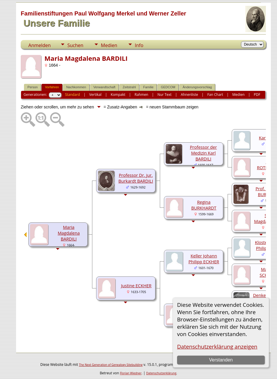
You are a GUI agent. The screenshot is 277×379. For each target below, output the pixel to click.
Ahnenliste (189, 94)
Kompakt (118, 94)
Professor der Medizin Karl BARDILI (203, 153)
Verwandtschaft (104, 87)
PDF (257, 94)
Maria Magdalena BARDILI (68, 233)
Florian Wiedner (130, 373)
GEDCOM (168, 87)
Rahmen (141, 94)
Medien (109, 45)
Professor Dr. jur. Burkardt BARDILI (135, 178)
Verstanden (221, 359)
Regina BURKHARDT (203, 205)
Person (32, 87)
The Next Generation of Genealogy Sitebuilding (111, 365)
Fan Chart (215, 94)
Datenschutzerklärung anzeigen (217, 346)
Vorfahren (52, 87)
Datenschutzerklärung (161, 373)
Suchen (75, 45)
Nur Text (164, 94)
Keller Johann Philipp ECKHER (203, 258)
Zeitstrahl (129, 87)
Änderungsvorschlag (197, 87)
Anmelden (39, 45)
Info (139, 45)
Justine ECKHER (136, 285)
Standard (72, 94)
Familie (148, 87)
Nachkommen (76, 87)
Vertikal (95, 94)
